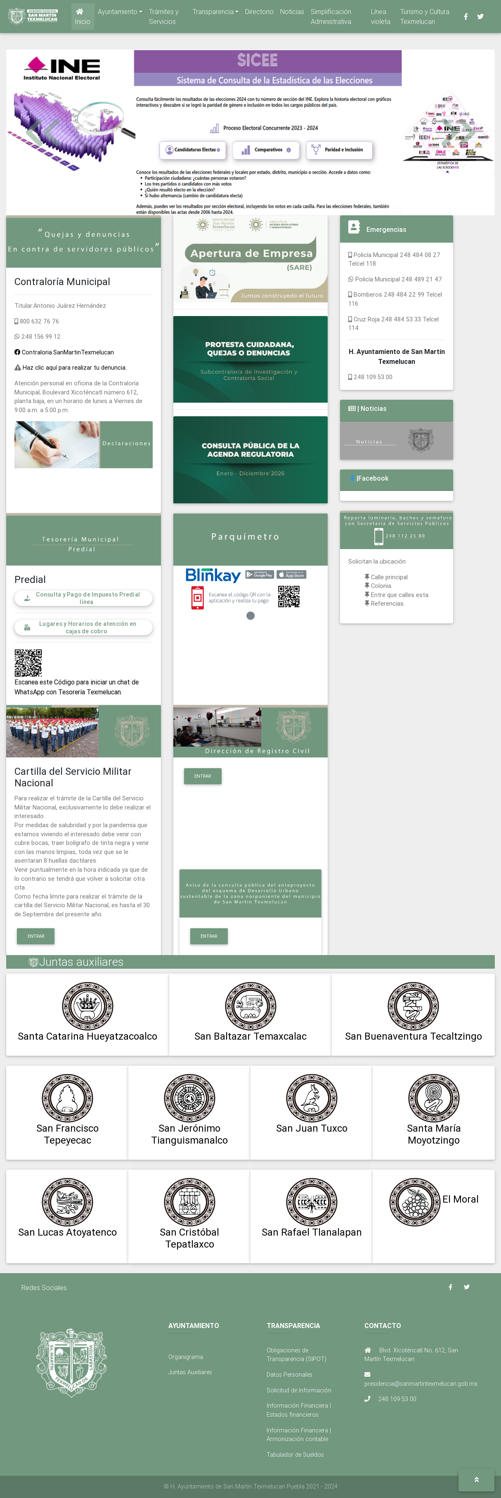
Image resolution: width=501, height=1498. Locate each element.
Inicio (82, 18)
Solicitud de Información (299, 1390)
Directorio (259, 13)
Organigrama (185, 1357)
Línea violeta (380, 18)
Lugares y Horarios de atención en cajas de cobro (80, 627)
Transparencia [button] (213, 13)
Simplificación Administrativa (331, 18)
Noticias (292, 13)
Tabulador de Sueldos (295, 1454)
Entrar (36, 936)
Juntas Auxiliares (190, 1372)
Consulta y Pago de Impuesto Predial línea (82, 598)
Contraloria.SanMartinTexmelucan (64, 352)
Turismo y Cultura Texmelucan (424, 18)
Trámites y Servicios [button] (164, 18)
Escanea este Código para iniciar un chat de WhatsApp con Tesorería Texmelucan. (76, 672)
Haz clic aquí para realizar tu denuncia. (74, 367)
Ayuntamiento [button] (117, 13)
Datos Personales (289, 1374)
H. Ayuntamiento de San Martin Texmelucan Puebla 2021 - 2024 (254, 1486)
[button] (43, 132)
